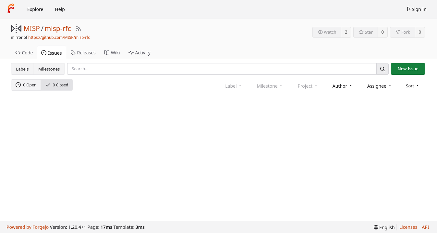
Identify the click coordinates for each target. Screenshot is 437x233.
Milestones (49, 69)
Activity (139, 53)
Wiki (112, 53)
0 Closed (56, 85)
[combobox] (342, 86)
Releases (83, 53)
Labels (22, 69)
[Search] (382, 68)
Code (24, 53)
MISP (32, 28)
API (425, 227)
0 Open (26, 85)
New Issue (408, 69)
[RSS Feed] (78, 28)
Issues (51, 53)
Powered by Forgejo (27, 227)
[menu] (413, 86)
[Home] (11, 9)
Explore (35, 9)
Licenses (408, 227)
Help (60, 9)
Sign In (417, 9)
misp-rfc (58, 28)
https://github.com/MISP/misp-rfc (59, 37)
